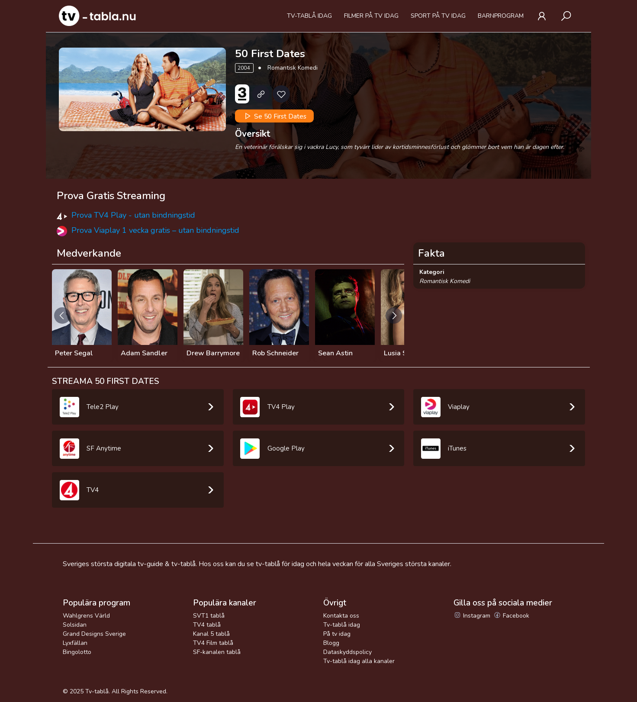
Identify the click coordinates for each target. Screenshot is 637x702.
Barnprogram (501, 16)
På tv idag (337, 634)
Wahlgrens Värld (86, 616)
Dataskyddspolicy (347, 652)
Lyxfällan (75, 643)
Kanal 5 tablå (211, 634)
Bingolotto (77, 652)
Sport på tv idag (438, 16)
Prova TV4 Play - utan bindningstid (133, 215)
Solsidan (75, 625)
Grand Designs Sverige (94, 634)
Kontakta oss (341, 616)
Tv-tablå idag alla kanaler (359, 661)
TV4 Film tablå (213, 643)
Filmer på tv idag (371, 16)
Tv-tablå (97, 691)
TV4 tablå (207, 625)
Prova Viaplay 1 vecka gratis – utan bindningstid (155, 230)
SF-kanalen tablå (217, 652)
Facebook (511, 616)
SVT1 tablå (209, 616)
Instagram (472, 616)
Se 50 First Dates (274, 116)
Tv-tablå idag (309, 16)
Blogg (331, 643)
